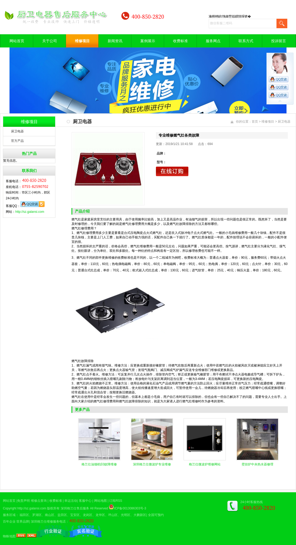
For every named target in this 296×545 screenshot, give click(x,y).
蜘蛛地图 (9, 536)
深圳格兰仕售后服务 (75, 508)
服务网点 (213, 41)
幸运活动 (70, 501)
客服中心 (85, 501)
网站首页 (16, 41)
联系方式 (245, 41)
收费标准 (180, 41)
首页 (255, 121)
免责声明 (23, 501)
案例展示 (147, 41)
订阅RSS (115, 501)
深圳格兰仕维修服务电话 (48, 521)
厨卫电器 (17, 131)
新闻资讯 (115, 41)
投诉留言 (278, 41)
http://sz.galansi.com (29, 212)
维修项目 (82, 41)
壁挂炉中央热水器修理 (257, 464)
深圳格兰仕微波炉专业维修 (152, 464)
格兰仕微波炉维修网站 (205, 464)
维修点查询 (39, 501)
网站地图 (100, 501)
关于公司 (49, 41)
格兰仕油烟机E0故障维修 (99, 464)
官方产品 (17, 141)
